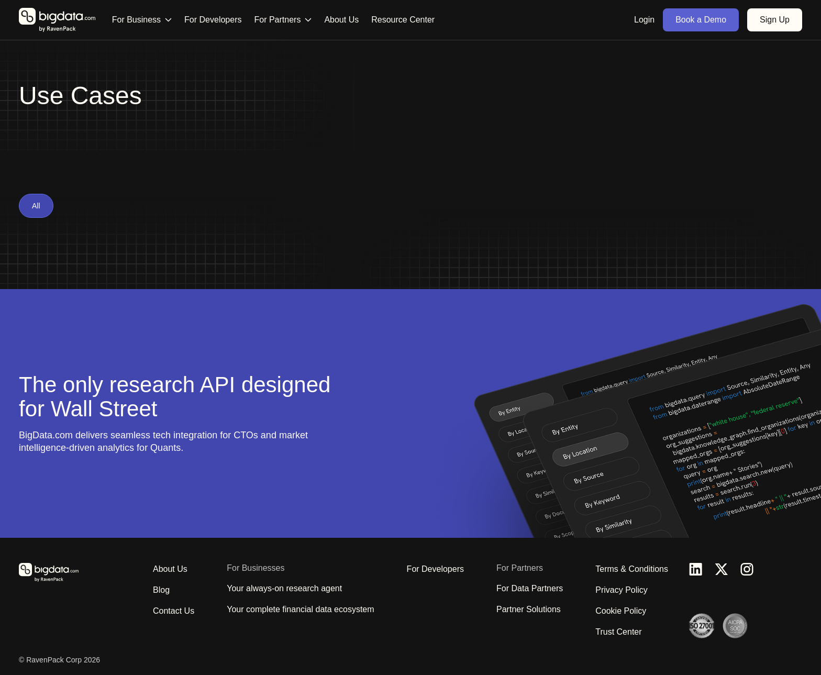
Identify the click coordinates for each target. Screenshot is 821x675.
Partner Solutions (528, 609)
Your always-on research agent (284, 588)
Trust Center (618, 631)
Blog (161, 589)
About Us (341, 19)
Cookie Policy (620, 610)
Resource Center (403, 19)
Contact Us (173, 610)
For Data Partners (529, 588)
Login (644, 19)
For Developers (212, 19)
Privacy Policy (621, 589)
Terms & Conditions (631, 569)
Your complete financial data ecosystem (300, 609)
